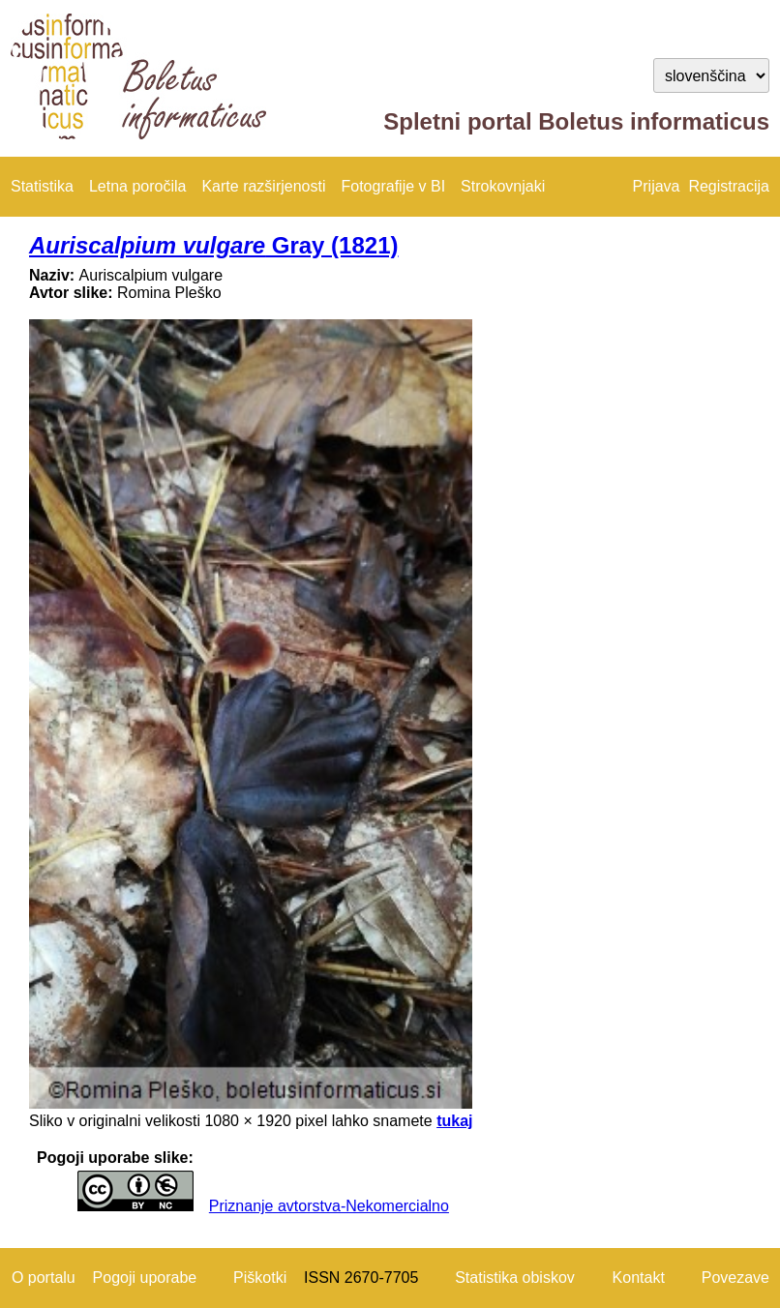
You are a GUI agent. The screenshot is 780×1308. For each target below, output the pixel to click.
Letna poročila (138, 186)
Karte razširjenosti (263, 186)
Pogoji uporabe (145, 1277)
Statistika (42, 186)
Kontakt (639, 1277)
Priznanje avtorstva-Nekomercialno (329, 1206)
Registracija (728, 186)
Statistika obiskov (515, 1277)
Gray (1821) (214, 245)
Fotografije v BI (393, 186)
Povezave (735, 1277)
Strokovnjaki (503, 186)
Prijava (656, 186)
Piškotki (259, 1277)
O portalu (43, 1277)
